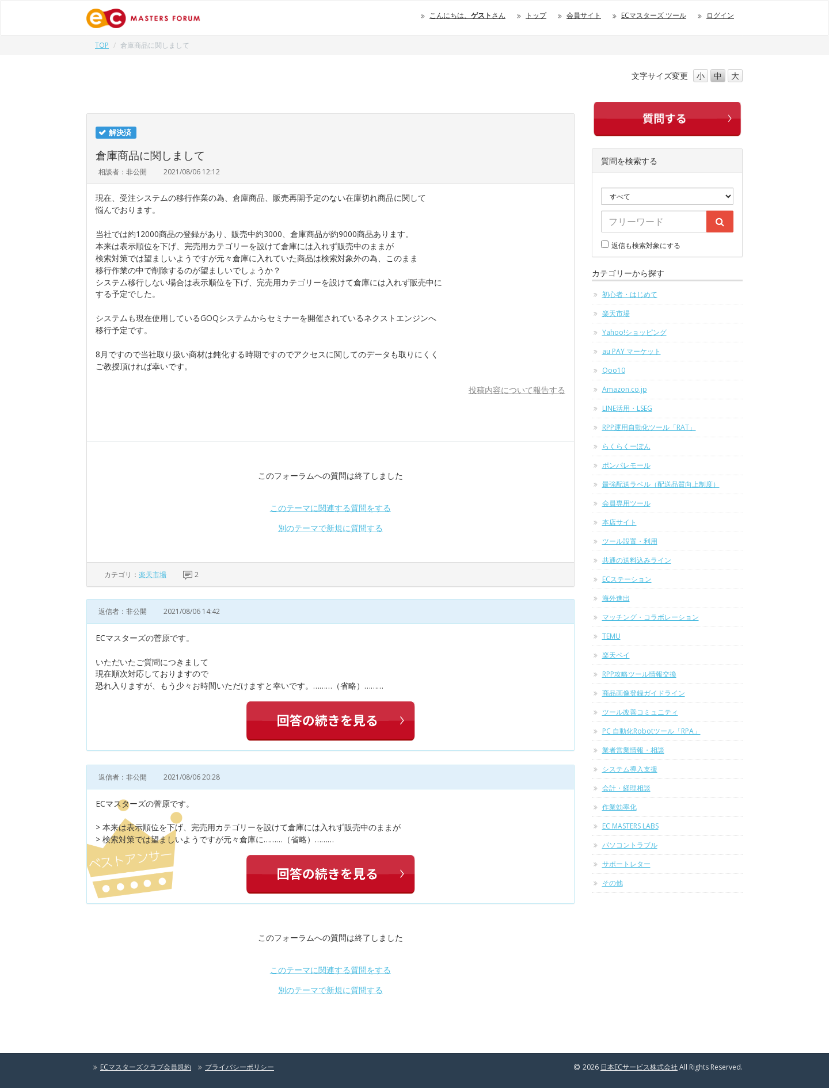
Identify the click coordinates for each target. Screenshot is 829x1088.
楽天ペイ (616, 655)
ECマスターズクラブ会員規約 (145, 1067)
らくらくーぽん (626, 446)
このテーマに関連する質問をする (330, 507)
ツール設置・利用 (629, 541)
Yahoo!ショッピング (634, 332)
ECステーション (627, 579)
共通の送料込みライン (636, 560)
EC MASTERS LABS (630, 826)
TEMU (611, 636)
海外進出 (616, 598)
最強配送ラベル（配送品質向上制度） (661, 484)
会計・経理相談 (626, 788)
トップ (536, 15)
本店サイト (619, 522)
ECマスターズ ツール (653, 15)
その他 (612, 883)
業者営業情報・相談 (633, 750)
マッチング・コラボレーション (650, 617)
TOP (102, 45)
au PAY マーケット (631, 351)
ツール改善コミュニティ (640, 712)
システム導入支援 (629, 769)
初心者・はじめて (629, 294)
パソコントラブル (629, 845)
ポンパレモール (626, 465)
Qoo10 (613, 370)
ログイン (720, 15)
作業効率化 (619, 807)
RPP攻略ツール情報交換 (639, 674)
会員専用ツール (626, 503)
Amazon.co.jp (624, 389)
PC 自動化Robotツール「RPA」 (651, 731)
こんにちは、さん (467, 15)
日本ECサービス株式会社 (639, 1067)
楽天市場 (152, 574)
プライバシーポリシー (239, 1067)
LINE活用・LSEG (627, 408)
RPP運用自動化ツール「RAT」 (649, 427)
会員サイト (583, 15)
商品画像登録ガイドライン (643, 693)
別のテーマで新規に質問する (330, 527)
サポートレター (626, 864)
